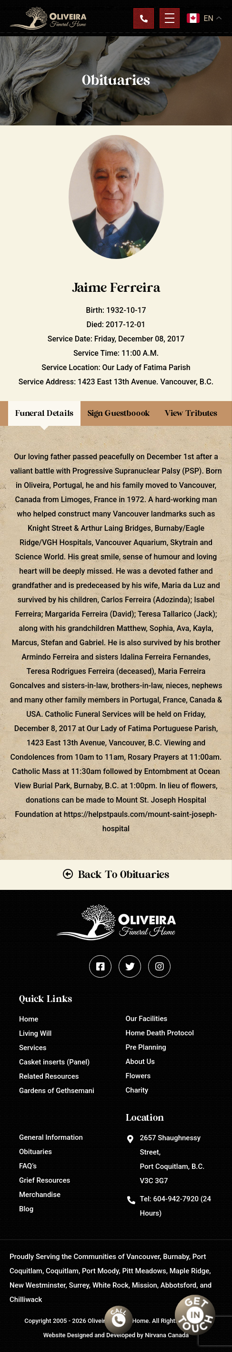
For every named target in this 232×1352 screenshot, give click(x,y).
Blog (26, 1209)
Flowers (138, 1076)
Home (28, 1019)
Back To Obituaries (123, 874)
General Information (51, 1137)
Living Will (35, 1033)
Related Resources (49, 1076)
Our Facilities (147, 1018)
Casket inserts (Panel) (54, 1062)
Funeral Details (44, 413)
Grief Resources (44, 1180)
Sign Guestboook (119, 413)
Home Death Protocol (160, 1033)
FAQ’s (28, 1166)
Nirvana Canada (167, 1335)
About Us (140, 1061)
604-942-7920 (175, 1199)
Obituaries (35, 1151)
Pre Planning (146, 1047)
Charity (137, 1090)
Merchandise (40, 1194)
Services (32, 1047)
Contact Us (143, 18)
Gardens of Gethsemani (56, 1090)
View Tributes (190, 413)
